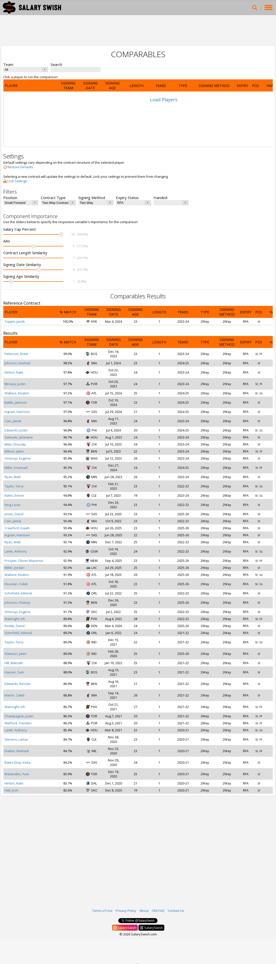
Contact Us (176, 910)
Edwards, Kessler (18, 683)
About (144, 910)
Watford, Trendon (18, 723)
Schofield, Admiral (18, 593)
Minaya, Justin (15, 384)
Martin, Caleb (15, 695)
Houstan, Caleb (16, 584)
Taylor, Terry (14, 486)
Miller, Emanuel (16, 467)
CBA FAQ (158, 910)
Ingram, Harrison (17, 411)
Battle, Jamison (16, 402)
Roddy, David (15, 626)
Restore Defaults (18, 167)
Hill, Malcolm (14, 663)
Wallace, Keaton (17, 393)
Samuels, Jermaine (19, 437)
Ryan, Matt (13, 477)
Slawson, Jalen (16, 653)
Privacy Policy (126, 910)
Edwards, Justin (16, 430)
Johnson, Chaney (17, 602)
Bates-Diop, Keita (18, 762)
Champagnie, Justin (19, 716)
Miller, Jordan (14, 567)
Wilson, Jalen (14, 451)
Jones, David (14, 514)
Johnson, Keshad (17, 363)
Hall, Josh (11, 790)
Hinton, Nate (14, 372)
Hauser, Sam (14, 672)
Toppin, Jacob (15, 321)
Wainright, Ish (15, 619)
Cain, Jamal (13, 421)
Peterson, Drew (16, 354)
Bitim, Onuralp (15, 444)
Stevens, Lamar (16, 739)
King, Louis (13, 504)
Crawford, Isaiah (17, 528)
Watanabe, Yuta (17, 774)
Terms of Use (102, 910)
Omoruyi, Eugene (18, 458)
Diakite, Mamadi (17, 751)
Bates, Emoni (14, 495)
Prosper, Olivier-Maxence (24, 560)
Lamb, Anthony (16, 551)
